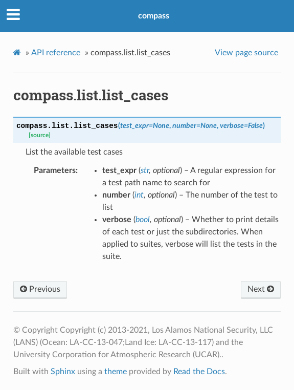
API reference (55, 53)
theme (115, 371)
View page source (246, 53)
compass (153, 16)
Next (260, 289)
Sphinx (63, 371)
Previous (40, 289)
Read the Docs (199, 371)
